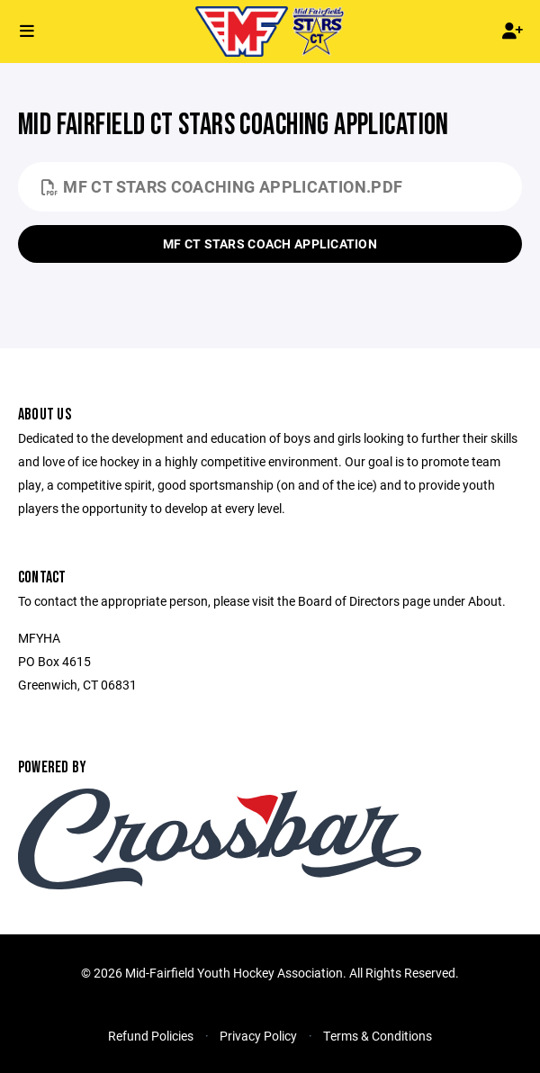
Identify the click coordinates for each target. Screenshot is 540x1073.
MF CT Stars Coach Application (270, 243)
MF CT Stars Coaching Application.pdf (221, 186)
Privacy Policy (258, 1035)
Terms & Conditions (377, 1035)
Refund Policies (151, 1035)
